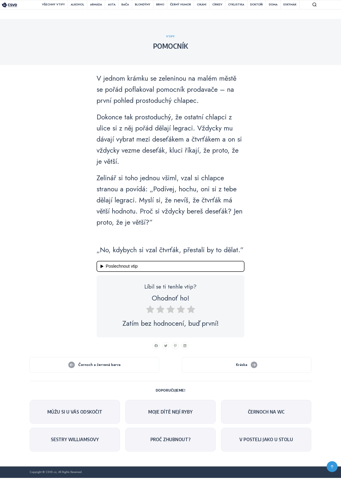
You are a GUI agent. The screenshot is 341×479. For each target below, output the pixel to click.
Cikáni (201, 4)
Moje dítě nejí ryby (170, 413)
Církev (217, 4)
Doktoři (256, 4)
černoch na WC (266, 413)
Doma (273, 4)
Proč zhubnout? (170, 441)
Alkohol (77, 4)
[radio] (150, 311)
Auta (111, 4)
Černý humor (180, 4)
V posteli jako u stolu (266, 441)
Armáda (96, 4)
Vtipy (170, 38)
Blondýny (142, 4)
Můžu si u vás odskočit (74, 413)
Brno (160, 4)
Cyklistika (236, 4)
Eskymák (289, 4)
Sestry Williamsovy (75, 441)
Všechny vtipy (53, 4)
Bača (125, 4)
